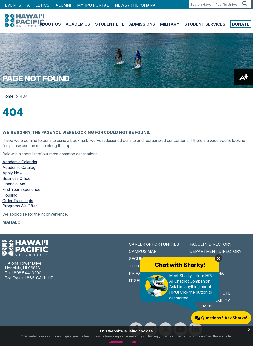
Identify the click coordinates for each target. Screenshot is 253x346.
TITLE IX (137, 266)
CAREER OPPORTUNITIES (154, 244)
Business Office (16, 178)
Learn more (136, 342)
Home (7, 96)
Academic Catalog (18, 167)
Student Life (109, 24)
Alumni (63, 5)
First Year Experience (21, 189)
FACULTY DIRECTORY (211, 244)
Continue (116, 342)
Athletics (38, 5)
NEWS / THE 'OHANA (135, 5)
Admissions (142, 24)
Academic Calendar (19, 161)
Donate (240, 24)
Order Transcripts (17, 200)
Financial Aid (13, 184)
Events (13, 5)
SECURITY (139, 258)
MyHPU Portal (93, 5)
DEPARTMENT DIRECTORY (216, 251)
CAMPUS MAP (143, 251)
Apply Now (12, 172)
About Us (50, 24)
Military (169, 24)
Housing (9, 195)
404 (24, 96)
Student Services (204, 24)
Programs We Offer (19, 206)
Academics (78, 24)
